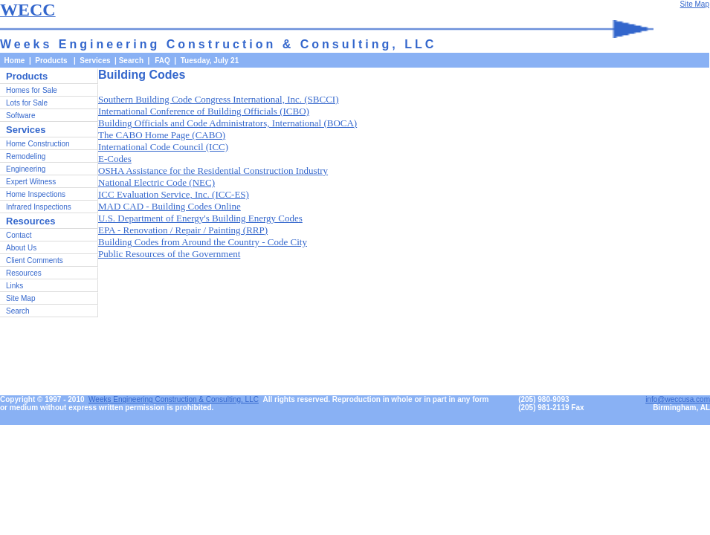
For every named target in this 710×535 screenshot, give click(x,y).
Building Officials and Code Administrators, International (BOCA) (227, 123)
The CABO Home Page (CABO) (161, 134)
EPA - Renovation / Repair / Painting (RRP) (183, 230)
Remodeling (25, 156)
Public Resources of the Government (169, 253)
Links (14, 286)
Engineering (25, 169)
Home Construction (38, 144)
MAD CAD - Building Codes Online (169, 206)
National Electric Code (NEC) (156, 182)
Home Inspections (35, 194)
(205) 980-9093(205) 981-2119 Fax (551, 403)
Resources (24, 273)
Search (131, 60)
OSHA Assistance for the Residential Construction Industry (213, 170)
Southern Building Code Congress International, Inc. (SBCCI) (218, 99)
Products (27, 76)
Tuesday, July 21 (210, 60)
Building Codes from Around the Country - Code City (202, 241)
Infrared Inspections (38, 207)
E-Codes (115, 158)
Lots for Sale (27, 103)
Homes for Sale (31, 90)
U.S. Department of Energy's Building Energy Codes (200, 218)
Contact (18, 235)
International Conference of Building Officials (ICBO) (203, 111)
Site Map (20, 298)
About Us (21, 248)
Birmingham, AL (681, 407)
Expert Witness (31, 182)
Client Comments (34, 260)
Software (20, 115)
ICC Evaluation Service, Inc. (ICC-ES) (173, 194)
